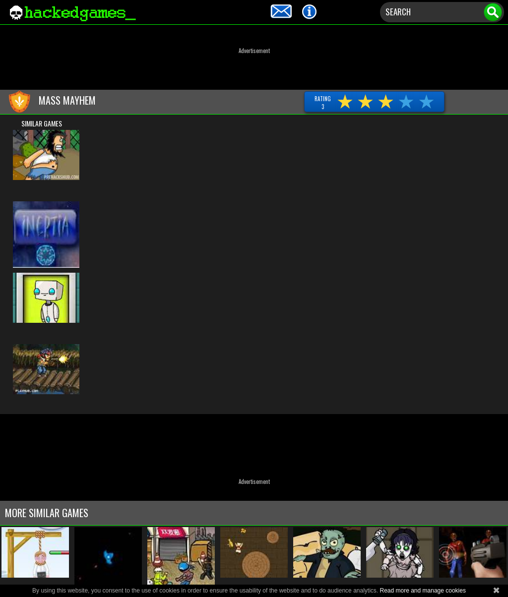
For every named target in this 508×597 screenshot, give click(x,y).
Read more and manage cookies (422, 590)
